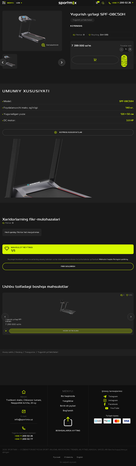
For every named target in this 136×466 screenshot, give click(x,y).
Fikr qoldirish (68, 283)
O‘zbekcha (69, 457)
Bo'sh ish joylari (68, 406)
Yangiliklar (67, 401)
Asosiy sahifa (8, 381)
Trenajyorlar (32, 381)
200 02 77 (24, 439)
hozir (71, 358)
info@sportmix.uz (24, 419)
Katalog (20, 381)
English (81, 457)
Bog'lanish (68, 411)
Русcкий (56, 457)
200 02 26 (121, 3)
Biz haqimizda (68, 396)
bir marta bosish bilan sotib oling (112, 59)
